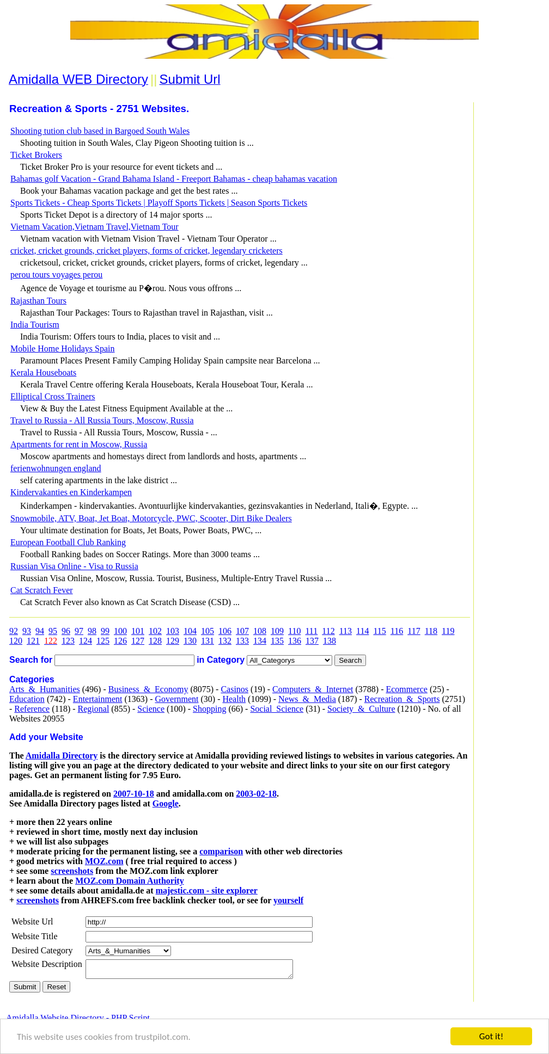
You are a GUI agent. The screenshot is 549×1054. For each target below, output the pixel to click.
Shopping (209, 708)
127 (137, 640)
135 (277, 640)
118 (431, 631)
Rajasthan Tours (38, 300)
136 (294, 640)
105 (207, 631)
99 (105, 631)
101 (137, 631)
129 (172, 640)
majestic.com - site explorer (207, 890)
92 (13, 631)
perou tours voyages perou (56, 274)
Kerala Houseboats (43, 372)
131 (207, 640)
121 (33, 640)
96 (66, 631)
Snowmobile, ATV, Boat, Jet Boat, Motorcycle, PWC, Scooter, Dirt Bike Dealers (151, 518)
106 (224, 631)
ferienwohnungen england (55, 468)
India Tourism (34, 324)
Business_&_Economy (148, 689)
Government (176, 699)
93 (26, 631)
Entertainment (98, 699)
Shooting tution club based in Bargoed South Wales (100, 130)
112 (328, 631)
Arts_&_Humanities (44, 689)
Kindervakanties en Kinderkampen (71, 492)
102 (155, 631)
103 (172, 631)
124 (85, 640)
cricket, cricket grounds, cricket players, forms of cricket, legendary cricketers (146, 250)
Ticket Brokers (36, 154)
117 (413, 631)
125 (102, 640)
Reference (32, 708)
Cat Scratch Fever (41, 590)
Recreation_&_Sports (402, 699)
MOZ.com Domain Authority (129, 880)
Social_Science (276, 708)
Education (27, 699)
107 (242, 631)
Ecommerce (406, 689)
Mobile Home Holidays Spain (62, 348)
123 (68, 640)
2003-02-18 (256, 793)
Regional (93, 708)
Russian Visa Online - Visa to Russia (74, 566)
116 (397, 631)
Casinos (234, 689)
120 (15, 640)
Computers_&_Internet (312, 689)
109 (277, 631)
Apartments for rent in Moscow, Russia (78, 444)
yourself (288, 900)
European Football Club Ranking (68, 542)
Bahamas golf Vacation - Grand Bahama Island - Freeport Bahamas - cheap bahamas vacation (173, 178)
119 (448, 631)
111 (311, 631)
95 (52, 631)
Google (165, 803)
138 (329, 640)
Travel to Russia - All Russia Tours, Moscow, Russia (102, 420)
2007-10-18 (133, 793)
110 (294, 631)
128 (155, 640)
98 (92, 631)
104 (190, 631)
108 (259, 631)
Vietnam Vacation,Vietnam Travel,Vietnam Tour (94, 226)
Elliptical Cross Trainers (52, 396)
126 (120, 640)
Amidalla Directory (62, 755)
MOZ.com (104, 861)
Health (234, 699)
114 (362, 631)
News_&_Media (307, 699)
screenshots (72, 871)
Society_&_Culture (361, 708)
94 (39, 631)
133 (242, 640)
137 (312, 640)
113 (345, 631)
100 (120, 631)
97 (79, 631)
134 (259, 640)
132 (224, 640)
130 (190, 640)
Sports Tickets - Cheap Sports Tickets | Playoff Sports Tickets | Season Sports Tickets (158, 202)
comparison (221, 851)
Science (150, 708)
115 (379, 631)
